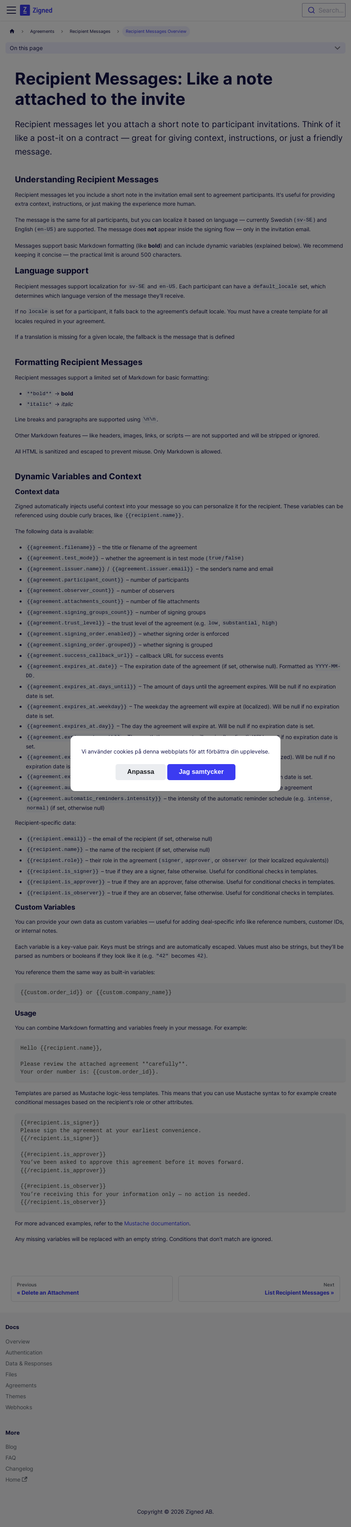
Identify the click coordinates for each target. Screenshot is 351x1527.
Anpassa (140, 771)
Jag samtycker (201, 771)
